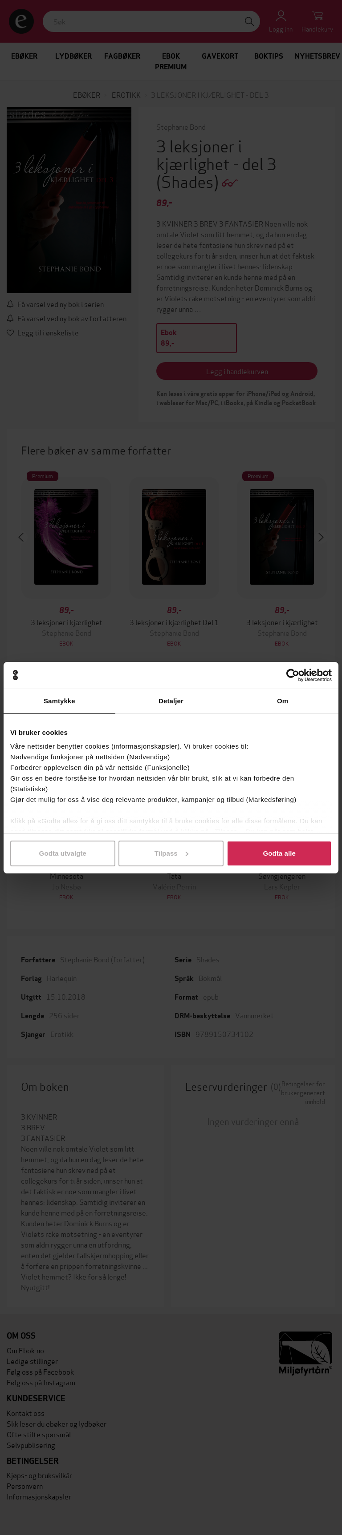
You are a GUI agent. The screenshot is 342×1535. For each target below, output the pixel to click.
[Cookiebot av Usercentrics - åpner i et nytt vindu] (293, 675)
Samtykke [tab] (59, 701)
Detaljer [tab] (171, 701)
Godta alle (279, 853)
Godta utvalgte (62, 853)
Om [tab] (282, 701)
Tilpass (171, 853)
